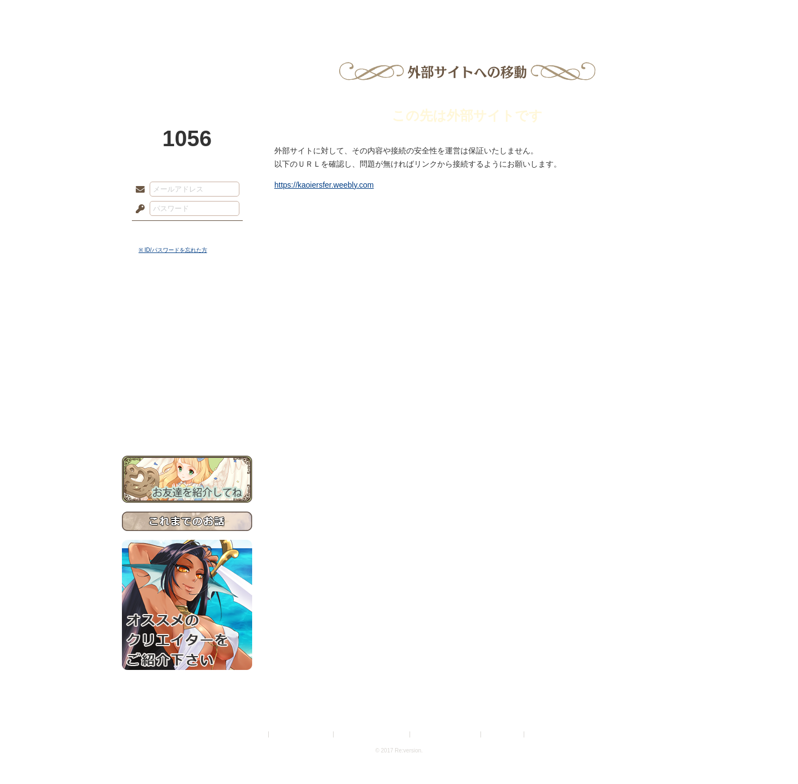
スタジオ (477, 14)
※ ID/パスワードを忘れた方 (173, 250)
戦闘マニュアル (187, 385)
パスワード (137, 209)
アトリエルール (187, 371)
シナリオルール (187, 357)
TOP (162, 14)
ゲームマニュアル (187, 340)
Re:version (543, 734)
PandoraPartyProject (187, 61)
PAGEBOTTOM (770, 753)
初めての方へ (187, 401)
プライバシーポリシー (301, 734)
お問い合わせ (187, 421)
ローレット (320, 14)
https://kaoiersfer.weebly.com (324, 184)
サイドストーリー (187, 321)
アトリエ (399, 14)
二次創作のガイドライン (446, 734)
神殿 (241, 14)
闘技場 (636, 14)
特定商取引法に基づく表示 (372, 734)
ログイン (160, 232)
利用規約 (253, 734)
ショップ (556, 14)
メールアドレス (137, 190)
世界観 (187, 302)
